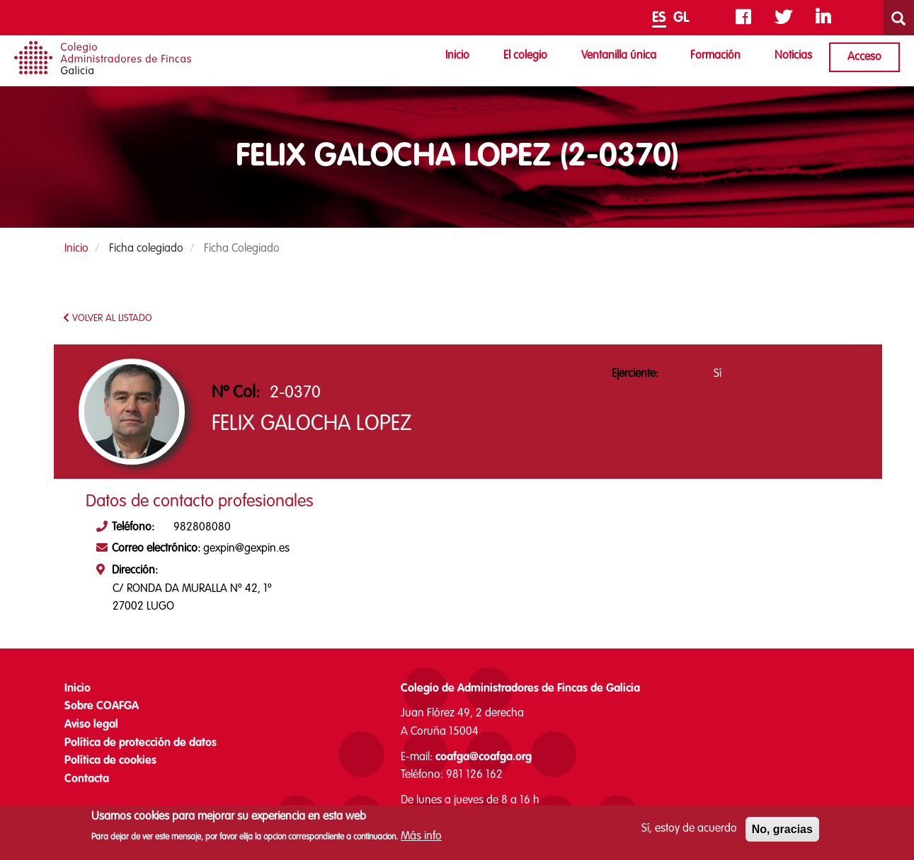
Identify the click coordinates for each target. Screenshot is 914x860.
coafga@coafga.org (483, 757)
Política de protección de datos (140, 743)
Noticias (793, 56)
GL (681, 18)
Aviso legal (91, 725)
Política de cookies (110, 761)
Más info (421, 841)
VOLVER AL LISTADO (107, 318)
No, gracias (782, 833)
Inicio (457, 56)
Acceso (864, 57)
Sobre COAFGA (101, 706)
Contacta (86, 779)
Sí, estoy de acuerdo (689, 833)
